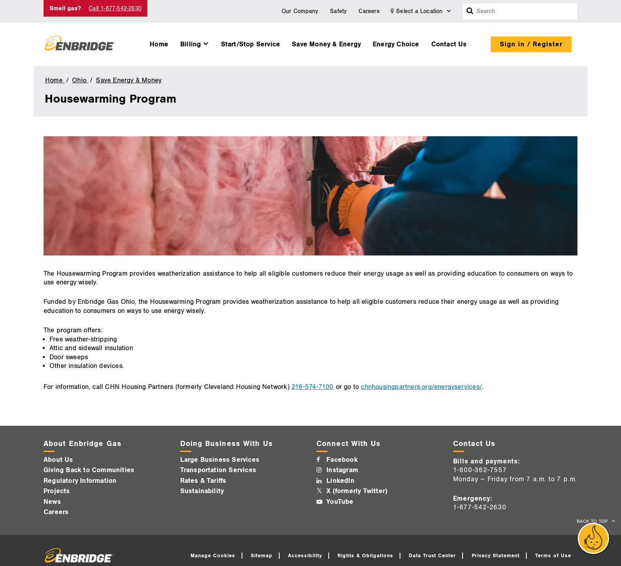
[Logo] (80, 44)
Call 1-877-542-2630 (115, 8)
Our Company (300, 11)
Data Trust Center (432, 556)
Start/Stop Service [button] (250, 44)
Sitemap (261, 556)
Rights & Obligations (365, 556)
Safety (338, 11)
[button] (194, 42)
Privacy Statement (496, 556)
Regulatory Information (80, 481)
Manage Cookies (212, 556)
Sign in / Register (531, 44)
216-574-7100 (312, 387)
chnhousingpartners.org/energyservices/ (421, 387)
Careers (368, 11)
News (52, 502)
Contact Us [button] (449, 44)
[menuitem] (159, 42)
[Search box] (470, 11)
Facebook (342, 460)
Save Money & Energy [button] (326, 44)
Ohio (80, 80)
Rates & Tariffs (203, 481)
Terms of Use (553, 556)
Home (55, 80)
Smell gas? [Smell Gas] (65, 8)
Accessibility (305, 556)
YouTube (339, 502)
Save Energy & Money (129, 80)
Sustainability (202, 491)
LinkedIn (340, 481)
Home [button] (159, 44)
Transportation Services (218, 470)
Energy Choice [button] (396, 44)
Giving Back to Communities (89, 470)
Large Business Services (220, 460)
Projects (57, 491)
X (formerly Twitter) (356, 491)
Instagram (342, 470)
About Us (58, 460)
